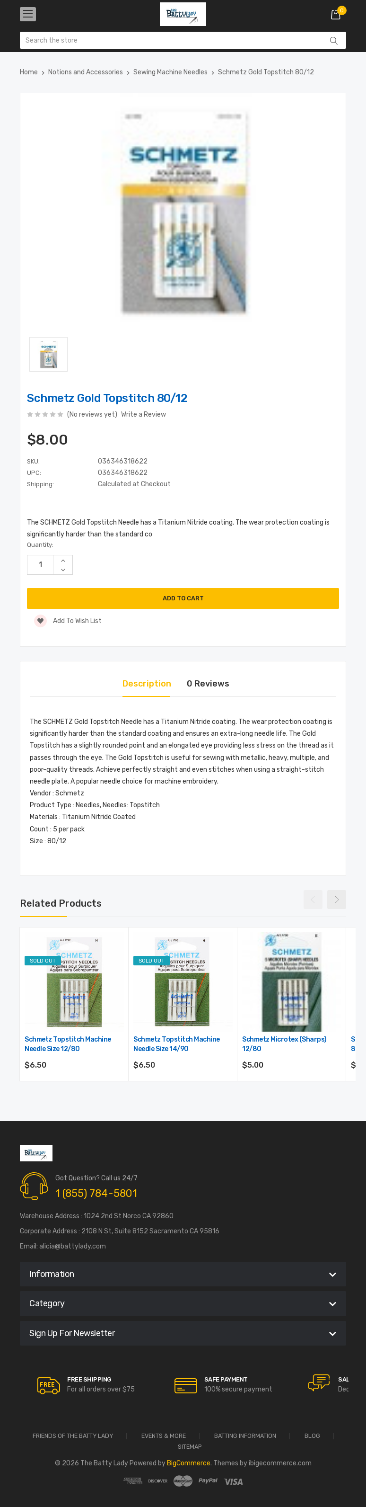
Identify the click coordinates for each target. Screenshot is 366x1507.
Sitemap (190, 1447)
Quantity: (40, 544)
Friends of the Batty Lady (73, 1436)
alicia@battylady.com (72, 1246)
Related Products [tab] (61, 903)
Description (146, 683)
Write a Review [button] (143, 414)
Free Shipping (89, 1379)
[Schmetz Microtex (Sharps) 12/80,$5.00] (291, 982)
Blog (312, 1436)
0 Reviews (208, 683)
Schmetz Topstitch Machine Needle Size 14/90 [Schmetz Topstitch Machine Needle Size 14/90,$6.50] (176, 1044)
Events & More (163, 1436)
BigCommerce (188, 1463)
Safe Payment (226, 1379)
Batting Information (245, 1436)
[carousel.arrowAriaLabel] (48, 1386)
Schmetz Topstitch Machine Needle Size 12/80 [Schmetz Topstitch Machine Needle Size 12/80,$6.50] (68, 1044)
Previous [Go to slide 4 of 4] (313, 899)
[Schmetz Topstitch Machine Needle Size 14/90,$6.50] (183, 982)
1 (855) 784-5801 (96, 1193)
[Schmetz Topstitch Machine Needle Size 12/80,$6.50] (74, 982)
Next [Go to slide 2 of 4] (336, 899)
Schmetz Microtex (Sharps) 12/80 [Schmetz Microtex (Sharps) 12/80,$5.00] (284, 1044)
